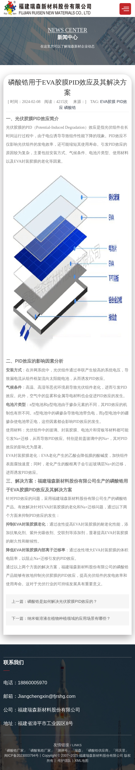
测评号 (63, 750)
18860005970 (32, 682)
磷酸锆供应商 (98, 750)
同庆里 (120, 750)
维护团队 (64, 761)
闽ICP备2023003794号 (21, 756)
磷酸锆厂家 (15, 750)
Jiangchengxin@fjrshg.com (46, 696)
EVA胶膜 (108, 101)
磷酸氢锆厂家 (41, 750)
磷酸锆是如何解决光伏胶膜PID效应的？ (62, 601)
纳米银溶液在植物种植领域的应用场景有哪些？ (68, 618)
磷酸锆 (70, 107)
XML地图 (81, 761)
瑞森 (78, 750)
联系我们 (13, 662)
